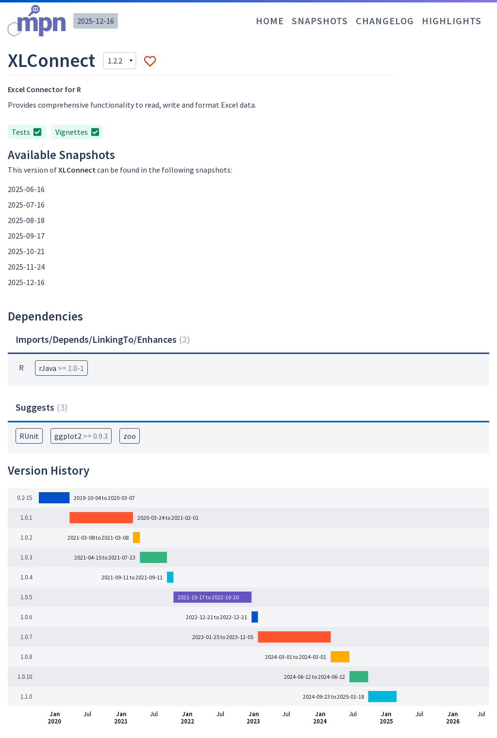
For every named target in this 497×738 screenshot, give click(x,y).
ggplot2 (81, 436)
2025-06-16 (26, 189)
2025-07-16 (26, 204)
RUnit (29, 436)
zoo (129, 436)
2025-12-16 (95, 21)
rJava (61, 368)
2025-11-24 (26, 267)
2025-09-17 (26, 236)
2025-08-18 (26, 220)
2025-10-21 (26, 251)
